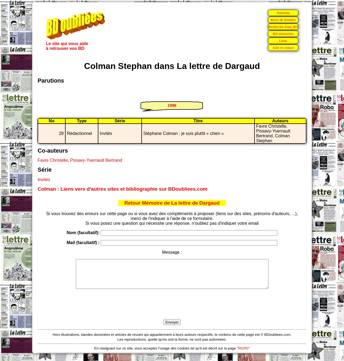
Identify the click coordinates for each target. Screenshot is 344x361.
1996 (171, 105)
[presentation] (172, 310)
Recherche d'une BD (283, 27)
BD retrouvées (283, 34)
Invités (44, 179)
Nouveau (283, 13)
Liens (283, 41)
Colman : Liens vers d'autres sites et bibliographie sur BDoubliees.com (122, 189)
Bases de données (283, 20)
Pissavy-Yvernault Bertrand (96, 160)
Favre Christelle (53, 160)
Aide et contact (283, 48)
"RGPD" (243, 354)
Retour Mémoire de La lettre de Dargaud (172, 203)
